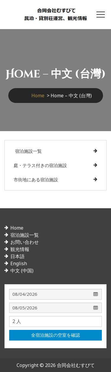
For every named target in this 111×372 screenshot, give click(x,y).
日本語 (17, 256)
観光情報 (19, 249)
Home (37, 95)
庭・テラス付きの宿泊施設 (40, 165)
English (18, 263)
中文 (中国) (21, 270)
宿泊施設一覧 (28, 151)
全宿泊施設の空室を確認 (55, 335)
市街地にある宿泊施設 (36, 179)
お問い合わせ (24, 242)
